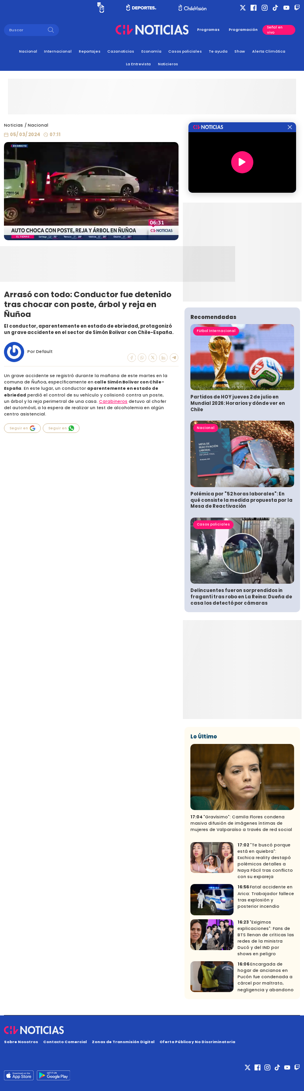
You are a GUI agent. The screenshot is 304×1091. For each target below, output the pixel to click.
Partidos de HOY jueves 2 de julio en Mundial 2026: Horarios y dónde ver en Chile (237, 403)
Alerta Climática (268, 51)
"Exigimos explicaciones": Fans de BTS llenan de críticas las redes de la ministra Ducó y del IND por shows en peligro (266, 938)
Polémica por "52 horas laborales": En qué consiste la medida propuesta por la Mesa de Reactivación (241, 500)
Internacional (58, 51)
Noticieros (168, 63)
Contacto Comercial (65, 1041)
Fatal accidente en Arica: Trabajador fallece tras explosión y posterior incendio (266, 896)
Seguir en (23, 428)
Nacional (28, 51)
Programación (243, 29)
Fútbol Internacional (216, 330)
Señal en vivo (275, 29)
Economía (151, 51)
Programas (208, 29)
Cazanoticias (120, 51)
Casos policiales (185, 51)
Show (239, 51)
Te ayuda (218, 51)
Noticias (13, 125)
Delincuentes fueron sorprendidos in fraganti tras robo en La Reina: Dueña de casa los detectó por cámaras (241, 596)
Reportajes (90, 51)
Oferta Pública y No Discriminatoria (197, 1041)
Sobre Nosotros (21, 1041)
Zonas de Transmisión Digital (123, 1041)
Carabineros (113, 401)
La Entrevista (138, 63)
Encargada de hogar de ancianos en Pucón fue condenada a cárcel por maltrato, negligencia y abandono (266, 976)
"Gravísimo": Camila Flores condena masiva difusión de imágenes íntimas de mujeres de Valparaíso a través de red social (241, 823)
